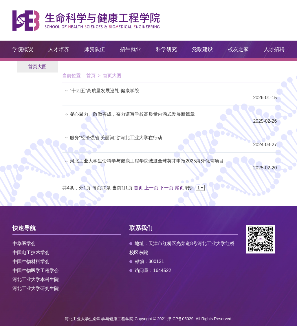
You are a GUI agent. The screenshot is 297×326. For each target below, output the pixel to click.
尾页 (179, 187)
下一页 (166, 187)
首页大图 (37, 66)
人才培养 (58, 49)
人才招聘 (274, 49)
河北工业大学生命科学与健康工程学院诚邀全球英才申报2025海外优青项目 (147, 160)
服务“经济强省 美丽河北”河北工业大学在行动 (116, 137)
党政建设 (202, 49)
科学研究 (166, 49)
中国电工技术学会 (31, 252)
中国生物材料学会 (31, 261)
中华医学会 (24, 243)
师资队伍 (94, 49)
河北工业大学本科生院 (35, 279)
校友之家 (238, 49)
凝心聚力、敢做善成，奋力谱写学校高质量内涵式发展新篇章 (132, 114)
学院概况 (22, 49)
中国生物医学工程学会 (35, 270)
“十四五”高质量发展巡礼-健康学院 (104, 90)
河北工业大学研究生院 (35, 288)
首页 (91, 75)
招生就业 (130, 49)
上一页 (151, 187)
